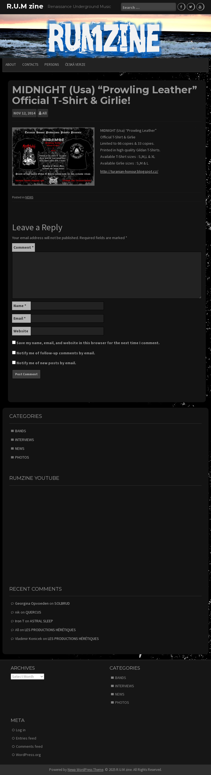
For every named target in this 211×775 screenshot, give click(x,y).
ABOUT (10, 64)
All (44, 113)
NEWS (29, 197)
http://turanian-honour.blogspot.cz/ (129, 171)
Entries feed (26, 738)
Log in (21, 729)
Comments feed (29, 746)
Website (20, 330)
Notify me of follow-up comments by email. (55, 352)
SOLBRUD (62, 603)
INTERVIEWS (24, 439)
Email (19, 318)
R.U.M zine (25, 6)
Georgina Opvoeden (32, 603)
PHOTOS (22, 457)
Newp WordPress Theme (85, 769)
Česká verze (75, 64)
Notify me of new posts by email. (46, 362)
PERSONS (52, 64)
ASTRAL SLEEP (41, 620)
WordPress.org (28, 754)
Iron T (19, 620)
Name (19, 305)
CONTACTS (30, 64)
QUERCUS (33, 612)
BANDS (20, 430)
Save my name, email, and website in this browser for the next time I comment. (88, 342)
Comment (23, 247)
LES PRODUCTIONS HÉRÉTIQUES (50, 629)
